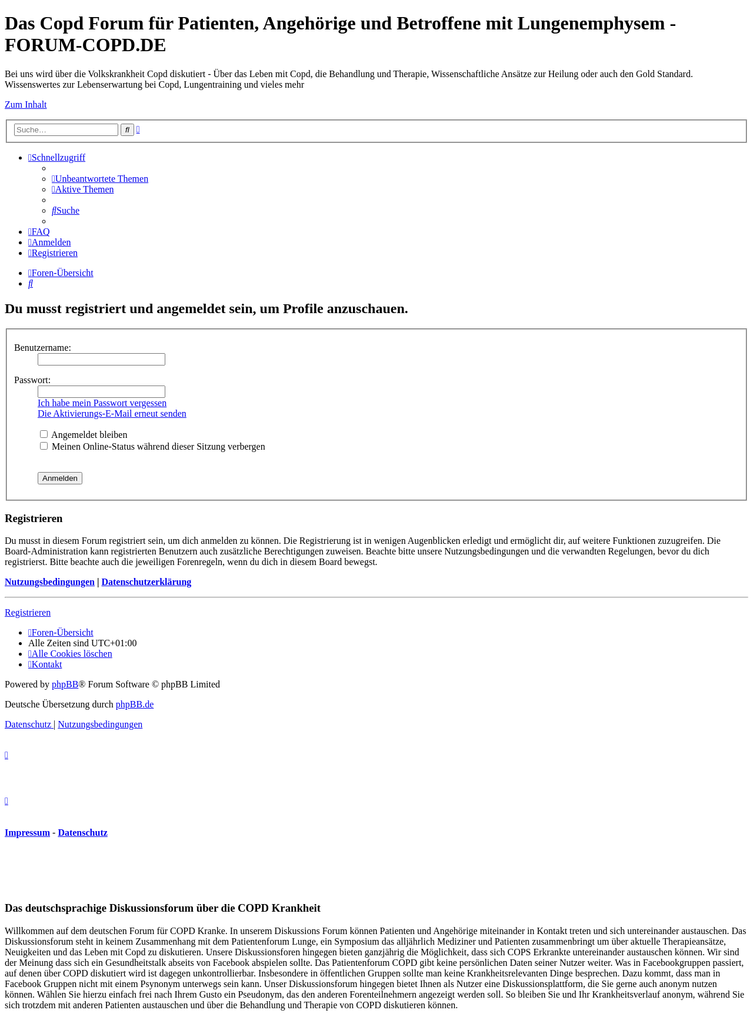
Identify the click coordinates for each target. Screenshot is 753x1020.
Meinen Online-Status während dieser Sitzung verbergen (152, 446)
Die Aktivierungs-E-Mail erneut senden (112, 413)
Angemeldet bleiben (83, 435)
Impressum (27, 833)
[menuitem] (100, 179)
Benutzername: (42, 348)
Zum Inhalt (26, 104)
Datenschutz (82, 833)
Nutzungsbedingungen (50, 582)
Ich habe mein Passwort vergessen (102, 403)
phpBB (65, 684)
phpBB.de (135, 704)
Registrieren (28, 612)
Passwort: (32, 380)
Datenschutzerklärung (146, 582)
